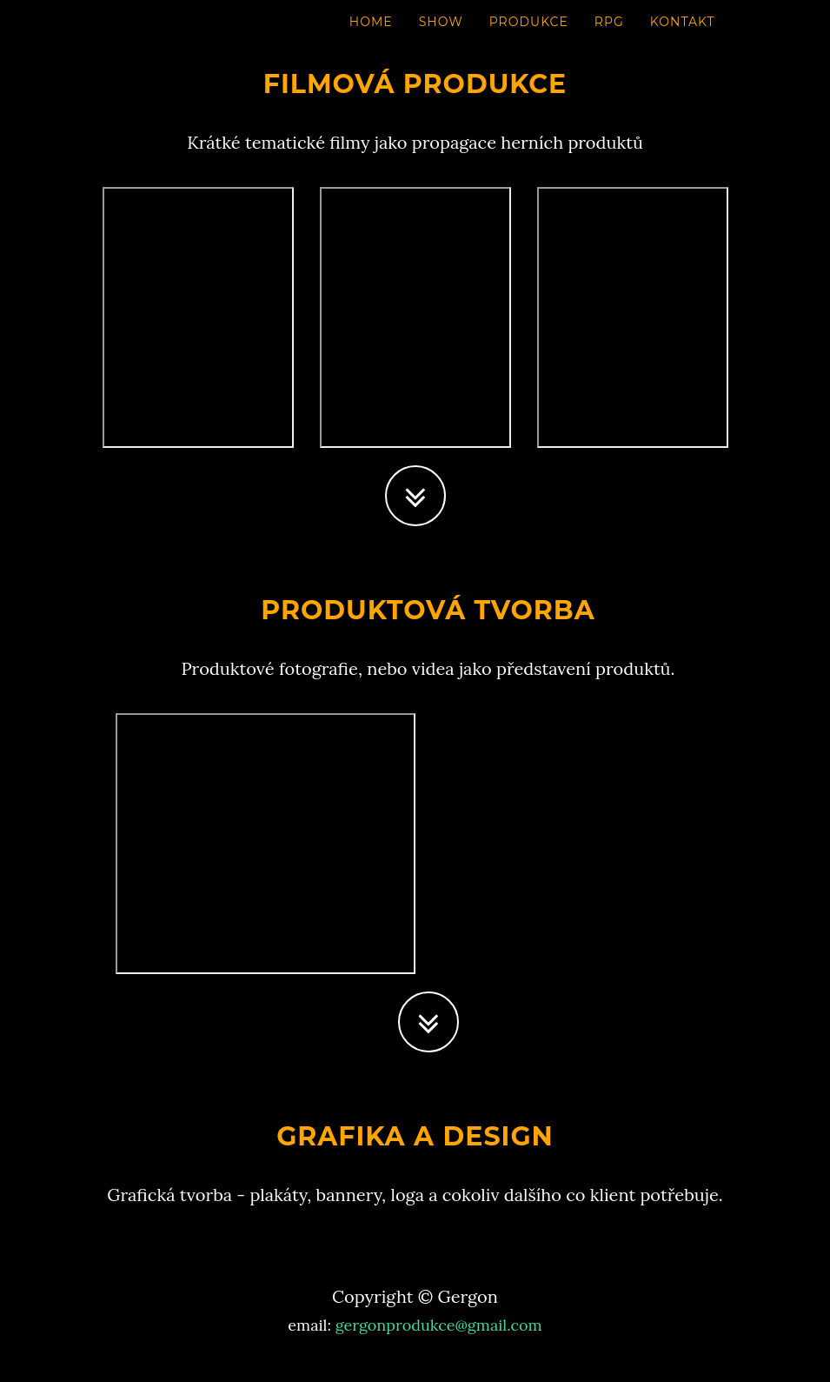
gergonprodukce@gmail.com (438, 1325)
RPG (609, 39)
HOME (371, 39)
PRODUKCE (528, 39)
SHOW (441, 39)
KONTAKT (682, 39)
